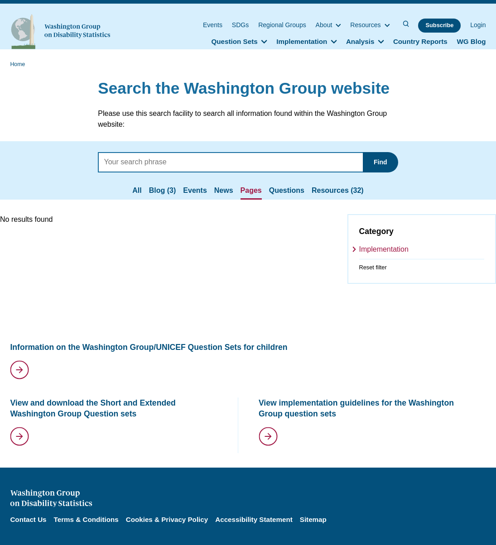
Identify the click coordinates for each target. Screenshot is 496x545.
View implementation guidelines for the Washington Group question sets (356, 408)
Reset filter (373, 267)
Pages (251, 190)
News (223, 190)
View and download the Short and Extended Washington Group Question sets (92, 408)
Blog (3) (162, 190)
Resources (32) (338, 190)
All (136, 190)
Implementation (384, 249)
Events (195, 190)
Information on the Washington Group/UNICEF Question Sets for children (148, 347)
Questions (286, 190)
